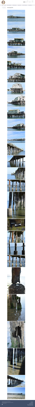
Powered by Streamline (30, 405)
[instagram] (2, 404)
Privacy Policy (32, 402)
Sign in (32, 405)
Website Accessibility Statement (30, 404)
